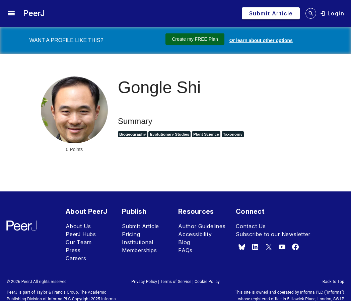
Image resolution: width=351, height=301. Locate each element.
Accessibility (195, 234)
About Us (78, 226)
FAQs (185, 250)
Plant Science (206, 134)
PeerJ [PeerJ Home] (34, 13)
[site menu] (11, 13)
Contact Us (251, 226)
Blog (184, 242)
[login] (332, 13)
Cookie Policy (207, 281)
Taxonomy (232, 134)
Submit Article (140, 226)
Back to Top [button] (333, 281)
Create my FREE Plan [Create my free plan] (191, 39)
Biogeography (132, 134)
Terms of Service (175, 281)
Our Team (78, 242)
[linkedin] (255, 247)
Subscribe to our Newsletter (273, 234)
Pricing (131, 234)
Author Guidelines (202, 226)
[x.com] (269, 247)
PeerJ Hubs (81, 234)
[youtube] (282, 247)
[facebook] (295, 247)
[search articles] (310, 13)
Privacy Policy (144, 281)
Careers (76, 258)
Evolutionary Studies (169, 134)
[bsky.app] (242, 247)
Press (73, 250)
